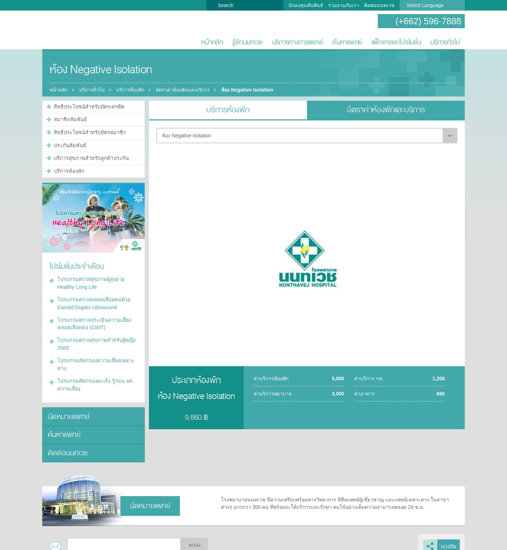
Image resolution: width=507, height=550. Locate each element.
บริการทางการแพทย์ (297, 42)
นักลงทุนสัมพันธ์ (305, 5)
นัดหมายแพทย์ (67, 410)
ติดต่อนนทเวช (379, 5)
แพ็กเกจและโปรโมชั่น (396, 42)
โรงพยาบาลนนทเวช (65, 30)
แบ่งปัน (448, 538)
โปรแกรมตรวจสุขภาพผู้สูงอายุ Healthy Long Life (89, 280)
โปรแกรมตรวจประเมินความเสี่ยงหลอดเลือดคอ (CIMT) (93, 319)
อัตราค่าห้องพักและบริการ (188, 90)
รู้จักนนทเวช (247, 42)
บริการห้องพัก (133, 90)
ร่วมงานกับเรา (343, 5)
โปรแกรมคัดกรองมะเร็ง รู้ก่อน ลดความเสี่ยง (93, 378)
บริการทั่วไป (445, 42)
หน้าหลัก (212, 42)
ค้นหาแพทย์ (347, 42)
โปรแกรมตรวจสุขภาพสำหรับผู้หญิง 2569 (95, 339)
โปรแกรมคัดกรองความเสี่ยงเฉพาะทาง (94, 358)
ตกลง (194, 537)
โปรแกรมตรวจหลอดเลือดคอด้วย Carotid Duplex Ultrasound (92, 299)
